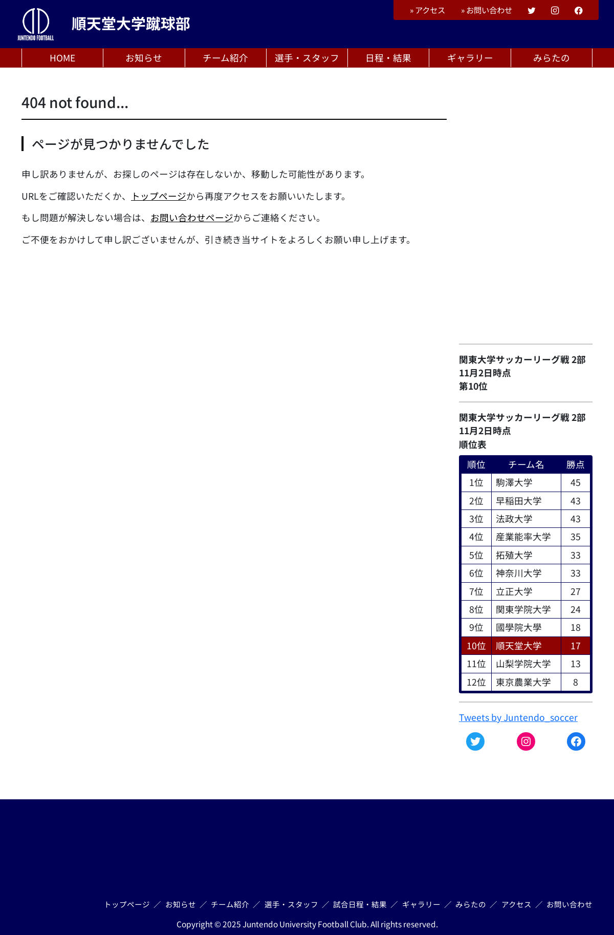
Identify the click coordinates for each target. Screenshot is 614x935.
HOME (62, 57)
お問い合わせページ (191, 217)
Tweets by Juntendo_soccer (518, 717)
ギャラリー (470, 57)
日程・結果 (388, 57)
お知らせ (143, 57)
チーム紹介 (225, 57)
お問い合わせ (486, 9)
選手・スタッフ (307, 57)
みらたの (551, 57)
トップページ (158, 195)
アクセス (427, 9)
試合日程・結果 (360, 904)
